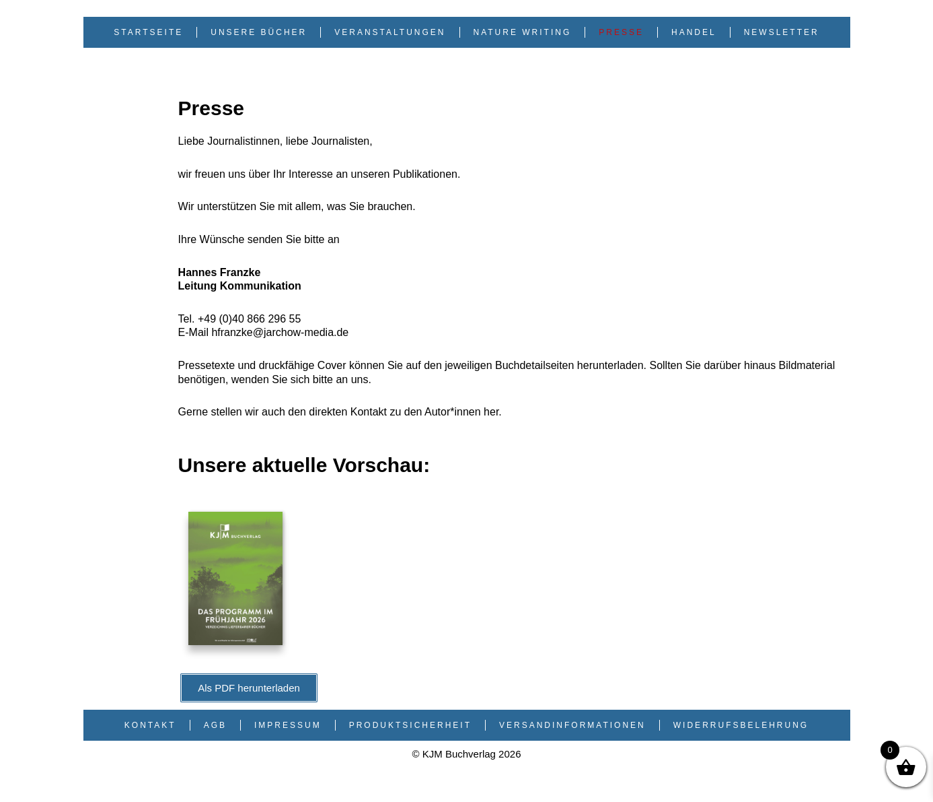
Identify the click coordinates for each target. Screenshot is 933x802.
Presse (621, 32)
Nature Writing (523, 32)
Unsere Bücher (259, 32)
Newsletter (781, 32)
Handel (693, 32)
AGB (215, 725)
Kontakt (150, 725)
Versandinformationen (572, 725)
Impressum (288, 725)
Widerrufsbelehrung (741, 725)
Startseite (148, 32)
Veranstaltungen (389, 32)
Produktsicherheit (410, 725)
